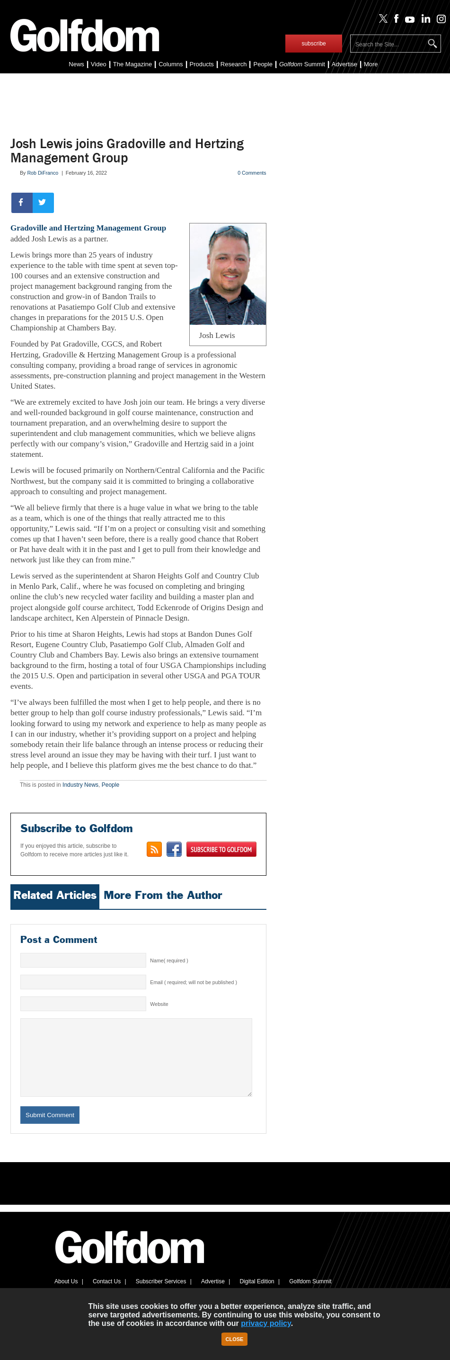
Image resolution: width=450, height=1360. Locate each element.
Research (234, 64)
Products (202, 64)
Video (98, 64)
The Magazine (132, 64)
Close (235, 1339)
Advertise (344, 64)
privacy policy (266, 1323)
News (76, 64)
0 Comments (252, 173)
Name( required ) (169, 960)
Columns (171, 64)
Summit (302, 64)
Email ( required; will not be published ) (193, 982)
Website (159, 1004)
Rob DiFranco (42, 173)
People (262, 64)
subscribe (313, 43)
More (371, 64)
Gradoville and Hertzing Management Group (88, 227)
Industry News (80, 785)
